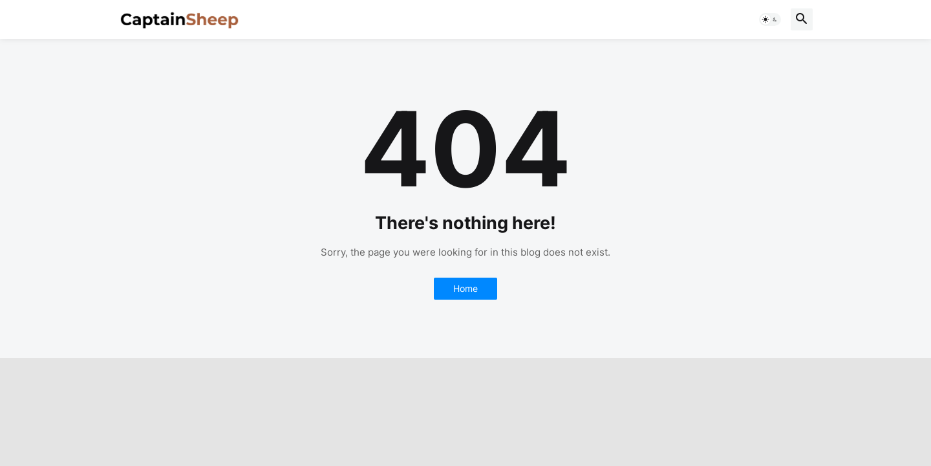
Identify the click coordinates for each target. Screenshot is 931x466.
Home (465, 288)
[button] (770, 19)
